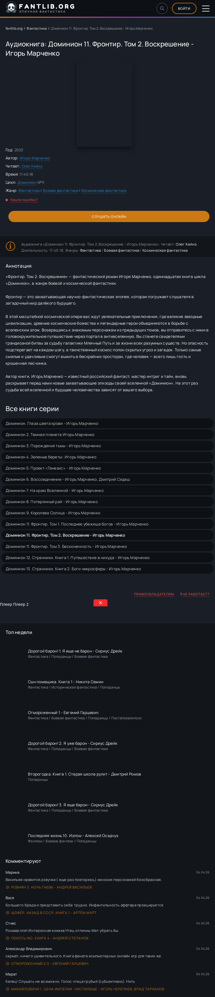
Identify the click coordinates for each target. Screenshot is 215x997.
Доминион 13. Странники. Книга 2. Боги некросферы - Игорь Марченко (73, 568)
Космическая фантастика (103, 190)
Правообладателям (154, 594)
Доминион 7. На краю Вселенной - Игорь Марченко (55, 490)
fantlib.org (14, 28)
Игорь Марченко (35, 158)
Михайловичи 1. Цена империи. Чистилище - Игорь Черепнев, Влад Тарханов (85, 989)
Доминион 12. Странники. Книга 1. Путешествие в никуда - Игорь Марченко (78, 557)
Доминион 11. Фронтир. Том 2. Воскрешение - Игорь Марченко (65, 535)
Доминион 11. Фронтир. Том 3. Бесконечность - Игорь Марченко (66, 546)
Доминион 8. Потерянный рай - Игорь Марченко (52, 501)
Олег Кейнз (32, 166)
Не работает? (196, 594)
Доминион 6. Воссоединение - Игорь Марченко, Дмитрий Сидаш (68, 479)
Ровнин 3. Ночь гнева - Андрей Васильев (49, 887)
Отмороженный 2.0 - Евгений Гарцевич (47, 963)
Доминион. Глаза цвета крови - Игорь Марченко (52, 423)
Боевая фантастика (60, 190)
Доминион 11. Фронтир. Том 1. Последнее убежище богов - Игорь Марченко (77, 524)
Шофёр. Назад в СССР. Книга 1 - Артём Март (51, 912)
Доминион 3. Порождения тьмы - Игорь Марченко (53, 445)
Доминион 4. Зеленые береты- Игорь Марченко (51, 456)
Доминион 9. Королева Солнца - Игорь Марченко (53, 512)
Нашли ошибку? (24, 199)
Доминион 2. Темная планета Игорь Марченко (50, 434)
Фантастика (37, 28)
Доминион (27, 182)
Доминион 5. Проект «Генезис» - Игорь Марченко (53, 468)
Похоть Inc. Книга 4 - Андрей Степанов (47, 938)
